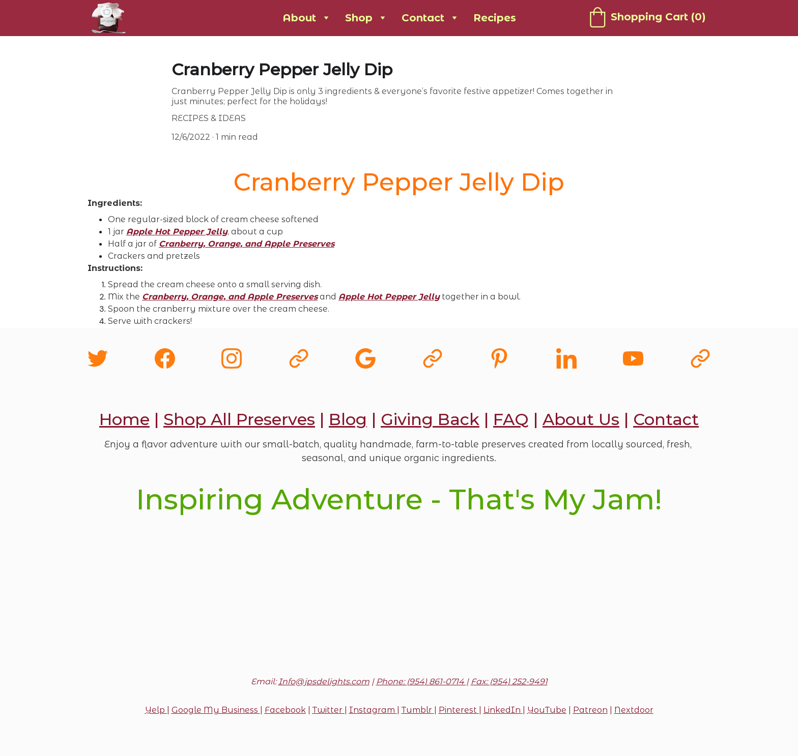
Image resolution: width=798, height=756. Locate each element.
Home (124, 419)
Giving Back (430, 419)
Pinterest (459, 710)
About (299, 18)
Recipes (494, 18)
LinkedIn (502, 710)
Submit (399, 665)
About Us (581, 419)
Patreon (590, 710)
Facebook (285, 710)
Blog (348, 419)
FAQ (511, 419)
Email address (282, 606)
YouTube (546, 710)
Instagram (372, 710)
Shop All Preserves (239, 419)
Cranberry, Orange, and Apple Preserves (246, 244)
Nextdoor (633, 710)
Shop (359, 18)
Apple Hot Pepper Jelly (176, 231)
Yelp (156, 710)
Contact (423, 18)
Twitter (327, 710)
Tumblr (417, 710)
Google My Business (215, 710)
